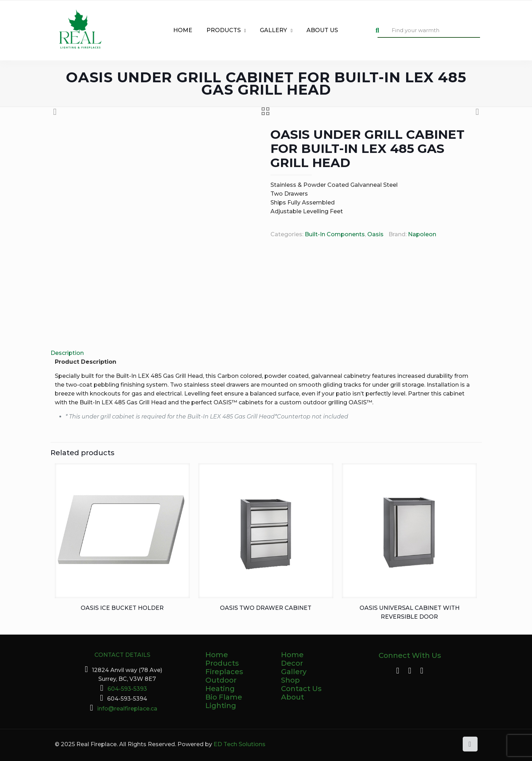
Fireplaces (224, 671)
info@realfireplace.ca (127, 708)
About (292, 697)
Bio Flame (223, 697)
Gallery (293, 671)
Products (222, 663)
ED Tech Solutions (239, 744)
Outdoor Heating (220, 684)
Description (67, 353)
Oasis (375, 234)
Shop (290, 680)
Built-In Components (335, 234)
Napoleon (422, 234)
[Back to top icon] (470, 744)
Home (216, 654)
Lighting (220, 705)
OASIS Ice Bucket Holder (122, 608)
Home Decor (292, 658)
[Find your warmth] (429, 30)
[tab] (266, 353)
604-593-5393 (127, 688)
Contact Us (301, 688)
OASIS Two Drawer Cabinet (265, 608)
